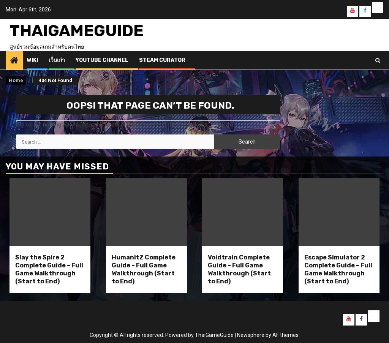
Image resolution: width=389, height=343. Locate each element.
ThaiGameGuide (76, 30)
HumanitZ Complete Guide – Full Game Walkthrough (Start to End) (144, 269)
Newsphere (250, 335)
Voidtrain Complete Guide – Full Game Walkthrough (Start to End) (239, 269)
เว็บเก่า (57, 60)
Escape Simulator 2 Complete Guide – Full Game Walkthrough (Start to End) (338, 269)
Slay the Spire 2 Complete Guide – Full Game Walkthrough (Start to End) (49, 269)
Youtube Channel (102, 60)
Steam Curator (162, 60)
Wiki (32, 60)
